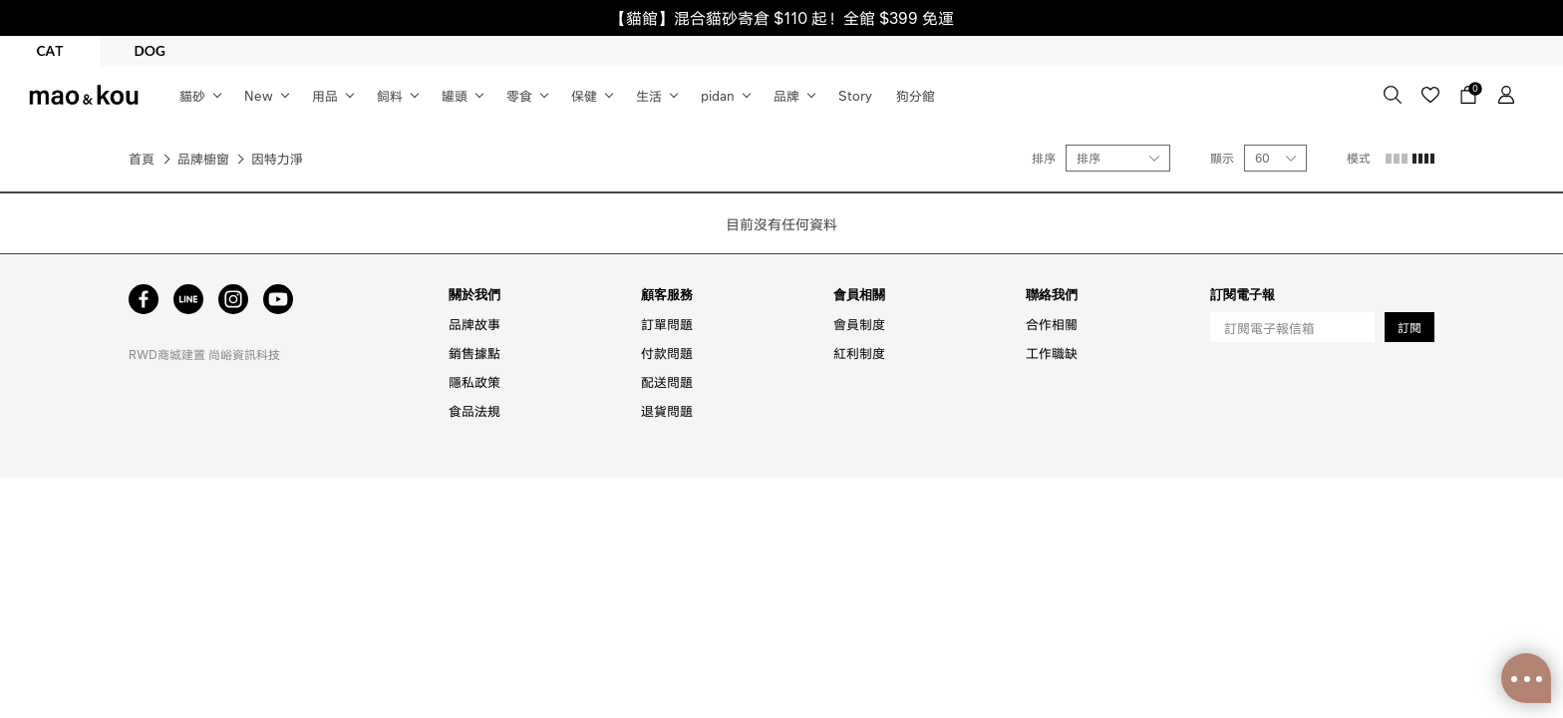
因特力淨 (277, 158)
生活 (649, 95)
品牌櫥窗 (203, 158)
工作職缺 (1052, 352)
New (258, 95)
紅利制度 (859, 352)
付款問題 (667, 352)
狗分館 (915, 95)
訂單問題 (667, 323)
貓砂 (192, 95)
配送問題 (667, 381)
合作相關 (1052, 323)
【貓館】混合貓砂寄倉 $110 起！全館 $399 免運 (782, 17)
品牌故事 (474, 323)
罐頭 (455, 95)
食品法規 (474, 410)
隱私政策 (474, 381)
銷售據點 (474, 352)
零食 (519, 95)
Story (855, 95)
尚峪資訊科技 (244, 354)
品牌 (786, 95)
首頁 (142, 158)
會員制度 (859, 323)
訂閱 (1409, 327)
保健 (584, 95)
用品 (325, 95)
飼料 (390, 95)
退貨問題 (667, 410)
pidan (718, 95)
